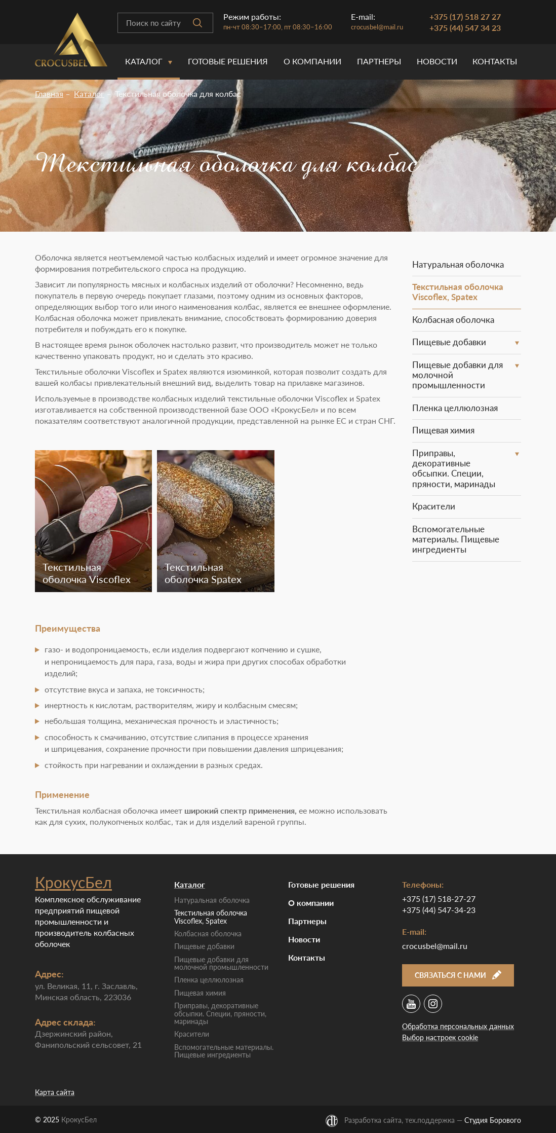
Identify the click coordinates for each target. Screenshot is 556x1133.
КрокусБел (73, 882)
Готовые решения (228, 61)
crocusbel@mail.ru (377, 27)
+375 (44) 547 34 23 (465, 27)
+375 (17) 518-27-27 (438, 898)
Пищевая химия (443, 430)
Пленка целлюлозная (455, 408)
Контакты (494, 61)
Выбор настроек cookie (440, 1037)
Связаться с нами (458, 975)
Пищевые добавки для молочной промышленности (457, 375)
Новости (437, 61)
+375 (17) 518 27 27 (465, 16)
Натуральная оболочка (458, 264)
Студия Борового (492, 1120)
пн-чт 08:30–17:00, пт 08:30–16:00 (277, 27)
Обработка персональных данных (458, 1026)
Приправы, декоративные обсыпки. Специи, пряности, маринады (453, 468)
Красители (433, 506)
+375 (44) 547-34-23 (438, 910)
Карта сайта (54, 1092)
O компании (312, 61)
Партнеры (379, 61)
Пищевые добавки (449, 342)
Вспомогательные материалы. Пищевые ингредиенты (455, 539)
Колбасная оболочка (453, 319)
